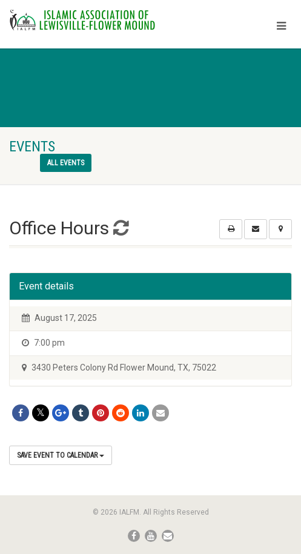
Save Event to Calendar (60, 455)
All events (65, 163)
